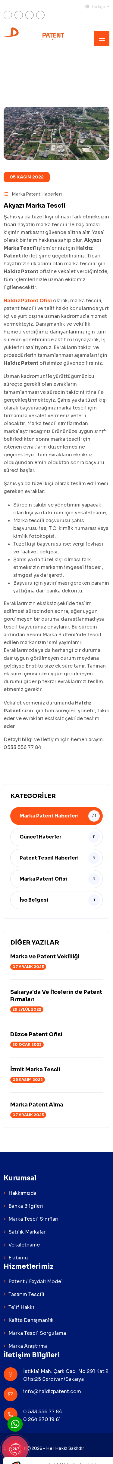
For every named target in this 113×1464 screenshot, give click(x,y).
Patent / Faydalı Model (35, 1281)
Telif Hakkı (21, 1307)
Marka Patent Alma (36, 1104)
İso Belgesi (34, 900)
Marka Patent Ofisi (43, 879)
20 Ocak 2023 (27, 1044)
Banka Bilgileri (25, 1206)
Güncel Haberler (40, 837)
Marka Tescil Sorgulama (37, 1333)
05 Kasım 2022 (27, 177)
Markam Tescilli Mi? (25, 7)
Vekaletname (24, 1244)
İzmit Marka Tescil (35, 1069)
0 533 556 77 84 (42, 1411)
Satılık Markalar (27, 1231)
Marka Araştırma (28, 1346)
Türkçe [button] (95, 6)
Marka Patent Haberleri (33, 194)
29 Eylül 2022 (26, 1009)
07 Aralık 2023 (28, 966)
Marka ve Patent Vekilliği (44, 956)
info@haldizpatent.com (52, 1391)
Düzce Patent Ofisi (36, 1034)
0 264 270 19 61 (42, 1419)
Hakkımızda (22, 1193)
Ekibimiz (18, 1257)
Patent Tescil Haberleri (49, 858)
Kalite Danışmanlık (31, 1320)
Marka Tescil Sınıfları (33, 1219)
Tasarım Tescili (26, 1294)
